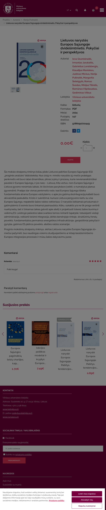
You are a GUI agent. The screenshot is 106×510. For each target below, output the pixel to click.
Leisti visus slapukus (87, 494)
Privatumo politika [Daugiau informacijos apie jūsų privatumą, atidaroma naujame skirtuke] (56, 501)
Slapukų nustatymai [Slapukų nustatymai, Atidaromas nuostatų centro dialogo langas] (86, 506)
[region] (52, 499)
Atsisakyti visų (87, 500)
